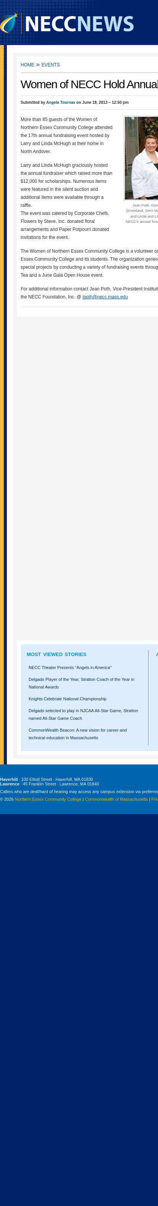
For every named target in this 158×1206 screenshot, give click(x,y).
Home (27, 64)
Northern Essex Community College (48, 799)
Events (51, 64)
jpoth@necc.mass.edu (105, 297)
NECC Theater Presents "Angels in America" (70, 667)
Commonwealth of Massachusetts (116, 799)
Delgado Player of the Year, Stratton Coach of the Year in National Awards (81, 683)
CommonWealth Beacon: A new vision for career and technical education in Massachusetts (78, 734)
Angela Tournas (60, 102)
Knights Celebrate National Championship (67, 699)
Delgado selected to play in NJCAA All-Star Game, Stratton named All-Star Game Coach (83, 714)
